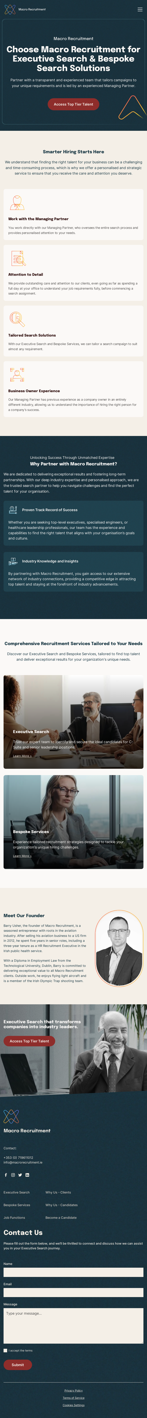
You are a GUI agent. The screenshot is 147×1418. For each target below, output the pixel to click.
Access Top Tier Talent (73, 104)
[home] (25, 9)
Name (8, 1264)
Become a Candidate (61, 1218)
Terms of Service (73, 1397)
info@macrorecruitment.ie (23, 1162)
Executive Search (17, 1192)
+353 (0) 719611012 (18, 1158)
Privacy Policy (73, 1390)
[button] (139, 9)
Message (10, 1304)
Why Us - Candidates (62, 1205)
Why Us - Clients (58, 1192)
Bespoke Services (17, 1205)
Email (8, 1284)
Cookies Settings (73, 1405)
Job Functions (14, 1218)
